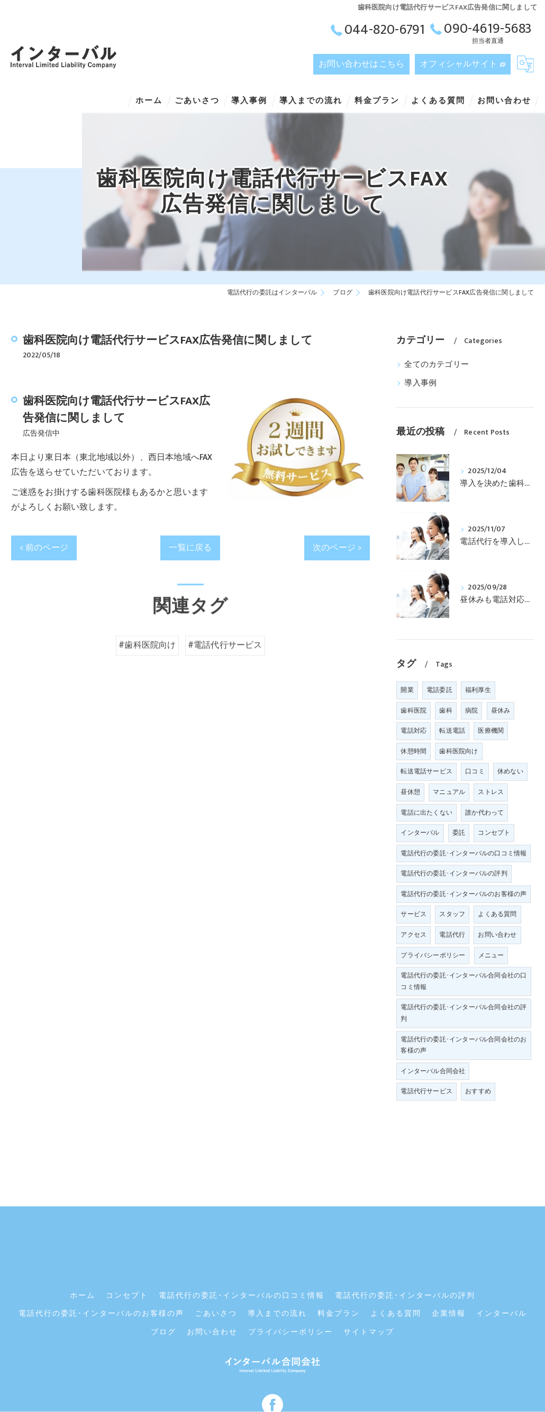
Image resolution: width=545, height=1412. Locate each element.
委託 (458, 832)
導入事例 (420, 383)
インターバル (420, 832)
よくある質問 (497, 914)
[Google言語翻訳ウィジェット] (525, 64)
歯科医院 (413, 710)
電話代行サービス (426, 1091)
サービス (413, 914)
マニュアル (449, 792)
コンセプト (494, 832)
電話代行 (452, 934)
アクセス (413, 934)
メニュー (491, 955)
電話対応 (413, 730)
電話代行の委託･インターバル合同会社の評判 (463, 1013)
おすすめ (478, 1091)
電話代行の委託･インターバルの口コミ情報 (463, 853)
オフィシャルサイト (458, 64)
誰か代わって (484, 812)
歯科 (445, 710)
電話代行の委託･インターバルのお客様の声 (463, 894)
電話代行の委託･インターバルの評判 (454, 873)
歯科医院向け (458, 751)
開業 (407, 690)
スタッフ (452, 914)
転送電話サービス (426, 771)
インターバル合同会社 (433, 1071)
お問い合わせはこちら (361, 64)
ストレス (491, 792)
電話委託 (439, 690)
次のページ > (337, 548)
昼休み (501, 710)
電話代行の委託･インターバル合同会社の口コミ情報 (463, 981)
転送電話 (452, 730)
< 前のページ (44, 548)
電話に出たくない (426, 812)
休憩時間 (413, 751)
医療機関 (491, 730)
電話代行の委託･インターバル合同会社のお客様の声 (463, 1045)
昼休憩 (410, 792)
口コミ (475, 771)
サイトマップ (368, 1281)
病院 (471, 710)
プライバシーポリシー (433, 955)
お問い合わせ (497, 934)
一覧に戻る (190, 548)
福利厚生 (478, 690)
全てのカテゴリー (436, 364)
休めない (510, 771)
